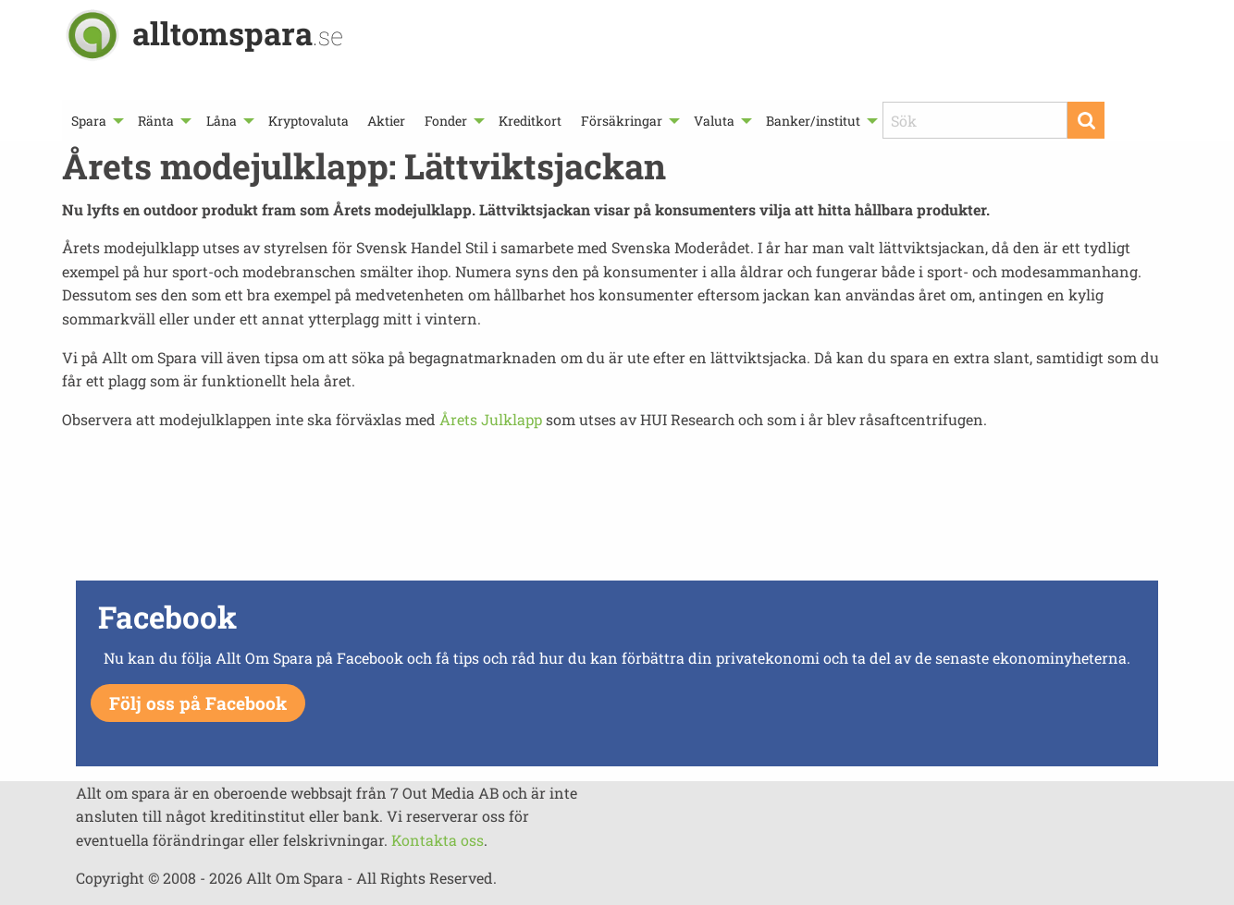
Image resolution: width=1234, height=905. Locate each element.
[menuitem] (95, 120)
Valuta (714, 120)
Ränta (156, 120)
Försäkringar (621, 120)
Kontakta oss (437, 840)
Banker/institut (813, 120)
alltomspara (237, 33)
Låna (221, 120)
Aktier (386, 120)
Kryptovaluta (308, 120)
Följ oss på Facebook (198, 703)
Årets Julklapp (490, 419)
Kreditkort (530, 120)
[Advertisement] (617, 510)
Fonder (446, 120)
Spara (88, 120)
